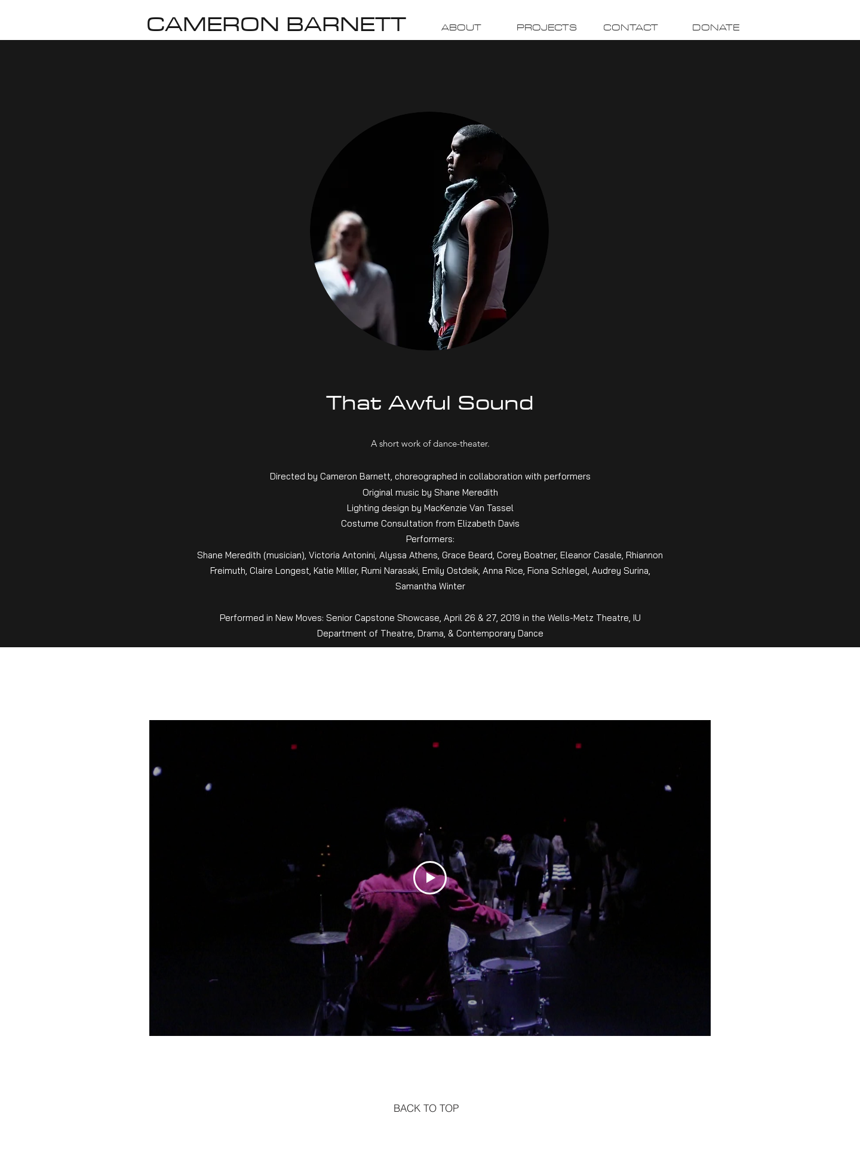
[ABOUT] (461, 28)
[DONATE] (715, 28)
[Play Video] (430, 877)
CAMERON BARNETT (276, 23)
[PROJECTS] (546, 28)
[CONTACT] (630, 28)
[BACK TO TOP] (426, 1108)
